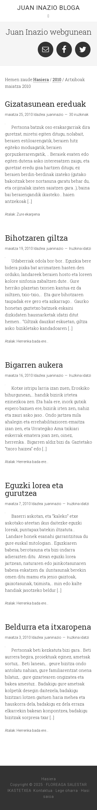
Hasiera (41, 79)
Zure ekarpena (28, 214)
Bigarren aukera (34, 365)
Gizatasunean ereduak (45, 104)
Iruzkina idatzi (80, 248)
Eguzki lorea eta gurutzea (34, 489)
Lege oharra (67, 790)
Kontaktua (43, 790)
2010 (57, 79)
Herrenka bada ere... (32, 341)
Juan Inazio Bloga (48, 7)
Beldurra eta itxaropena (48, 627)
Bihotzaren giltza (36, 238)
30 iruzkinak (78, 114)
